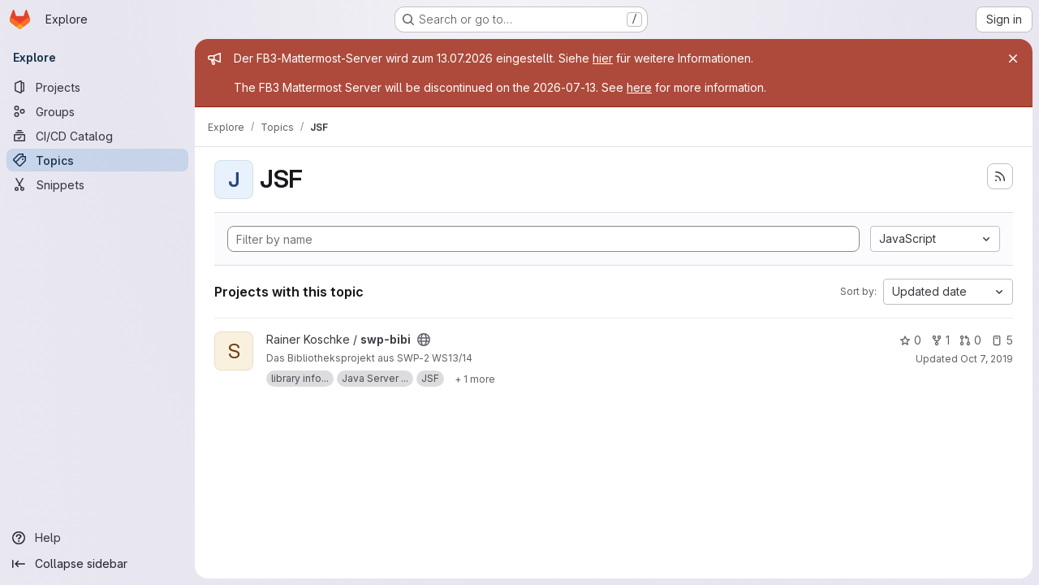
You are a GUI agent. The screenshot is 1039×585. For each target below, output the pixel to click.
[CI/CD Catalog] (97, 135)
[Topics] (97, 160)
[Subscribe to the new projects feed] (1000, 176)
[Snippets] (97, 184)
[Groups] (97, 111)
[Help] (97, 537)
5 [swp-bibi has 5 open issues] (1002, 340)
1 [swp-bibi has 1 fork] (940, 340)
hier (603, 58)
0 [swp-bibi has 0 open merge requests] (970, 340)
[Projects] (97, 87)
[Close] (1013, 58)
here (639, 87)
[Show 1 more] (474, 378)
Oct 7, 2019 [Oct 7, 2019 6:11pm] (986, 359)
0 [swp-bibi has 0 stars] (910, 340)
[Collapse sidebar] (97, 563)
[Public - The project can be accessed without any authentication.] (423, 339)
